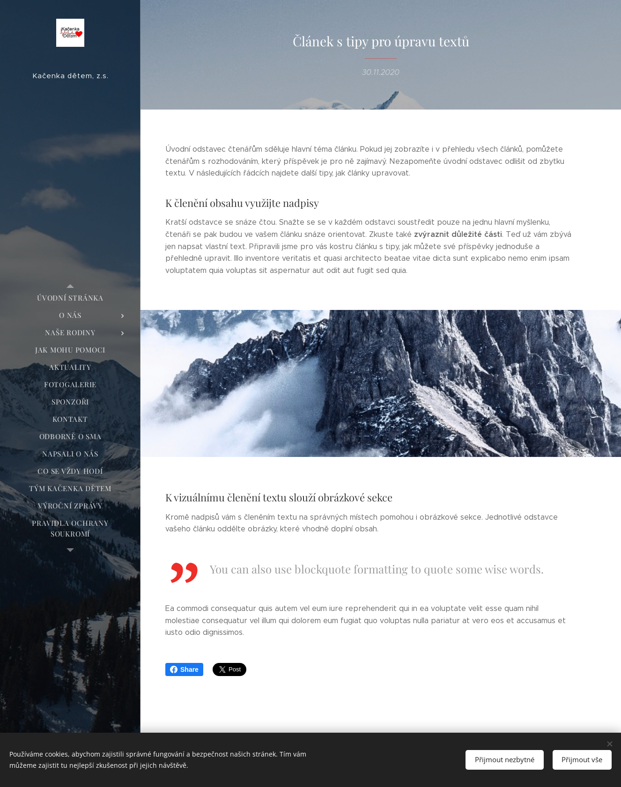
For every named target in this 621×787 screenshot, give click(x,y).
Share (184, 669)
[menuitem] (70, 298)
